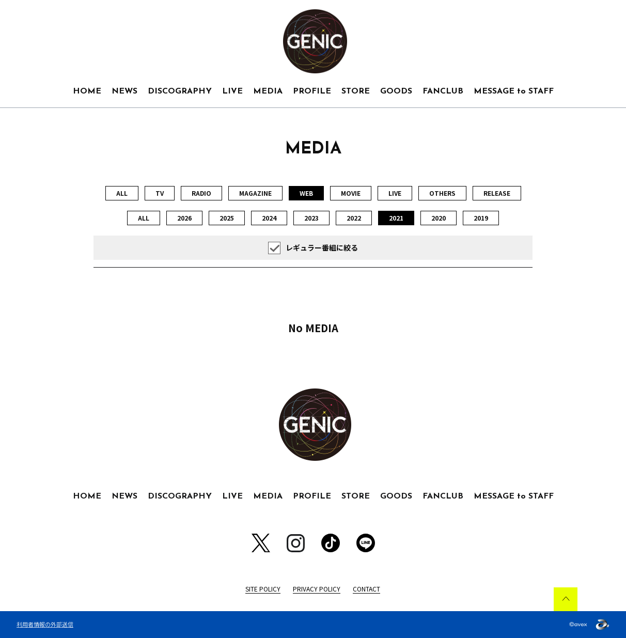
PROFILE (312, 91)
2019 (481, 217)
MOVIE (351, 193)
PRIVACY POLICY (316, 588)
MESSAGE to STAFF (514, 91)
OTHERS (442, 193)
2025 (227, 217)
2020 (438, 217)
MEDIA (268, 91)
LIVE (232, 91)
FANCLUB (442, 91)
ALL (122, 193)
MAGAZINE (255, 193)
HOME (87, 91)
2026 (184, 217)
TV (159, 193)
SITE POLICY (262, 588)
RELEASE (496, 193)
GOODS (396, 91)
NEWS (124, 91)
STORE (355, 91)
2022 (354, 217)
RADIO (201, 193)
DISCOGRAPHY (180, 91)
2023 (311, 217)
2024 (269, 217)
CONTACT (366, 588)
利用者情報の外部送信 (45, 624)
